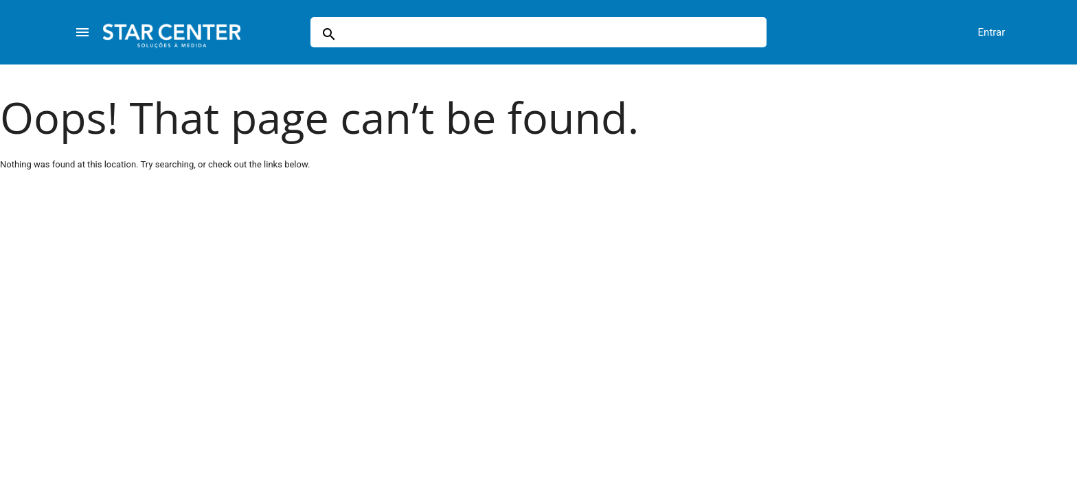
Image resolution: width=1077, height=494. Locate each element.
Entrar (992, 32)
